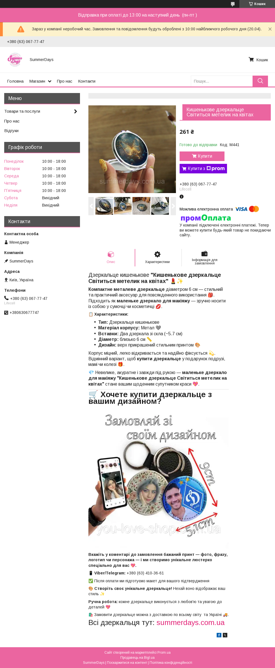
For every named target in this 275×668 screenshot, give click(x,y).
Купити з (206, 168)
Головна (15, 81)
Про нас (64, 81)
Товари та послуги (22, 111)
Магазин (37, 81)
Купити (205, 156)
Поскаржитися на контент (127, 663)
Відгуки (11, 130)
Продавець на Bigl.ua (137, 658)
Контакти (86, 81)
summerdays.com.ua (190, 622)
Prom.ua (164, 653)
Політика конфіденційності (171, 663)
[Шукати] (260, 81)
